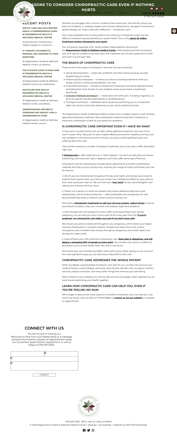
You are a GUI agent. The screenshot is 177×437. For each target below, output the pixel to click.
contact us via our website (128, 298)
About (62, 12)
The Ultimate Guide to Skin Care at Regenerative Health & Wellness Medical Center (40, 73)
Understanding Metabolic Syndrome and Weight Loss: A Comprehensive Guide (39, 112)
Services (109, 12)
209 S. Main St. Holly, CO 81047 (96, 421)
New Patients (78, 12)
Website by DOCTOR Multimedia (130, 425)
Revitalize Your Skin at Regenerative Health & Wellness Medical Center (37, 93)
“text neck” (118, 182)
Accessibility (105, 425)
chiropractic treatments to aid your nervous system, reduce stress (109, 203)
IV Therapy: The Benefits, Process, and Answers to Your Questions (40, 54)
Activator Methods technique (81, 96)
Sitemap (92, 425)
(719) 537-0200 (154, 16)
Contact (122, 12)
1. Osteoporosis (70, 155)
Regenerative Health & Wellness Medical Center (91, 50)
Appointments (94, 12)
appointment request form (45, 342)
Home (54, 12)
